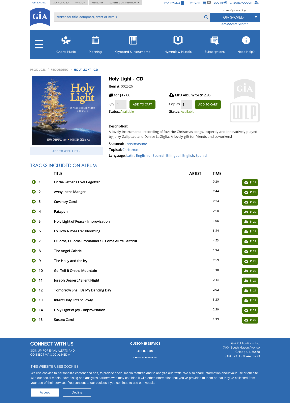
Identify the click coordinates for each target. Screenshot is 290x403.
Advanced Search (234, 24)
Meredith (97, 2)
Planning (95, 43)
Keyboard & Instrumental (133, 43)
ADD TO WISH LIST (66, 151)
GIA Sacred (39, 2)
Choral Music (66, 43)
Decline (77, 392)
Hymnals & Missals (178, 43)
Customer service (145, 344)
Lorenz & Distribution (124, 2)
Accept (45, 392)
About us (145, 351)
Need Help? (246, 43)
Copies (174, 103)
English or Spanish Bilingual (158, 155)
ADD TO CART (142, 104)
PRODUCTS (38, 69)
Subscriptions (215, 43)
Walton (80, 2)
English (188, 155)
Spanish (202, 155)
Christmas (130, 149)
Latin (130, 155)
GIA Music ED (61, 2)
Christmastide (136, 143)
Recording (60, 69)
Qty (111, 103)
